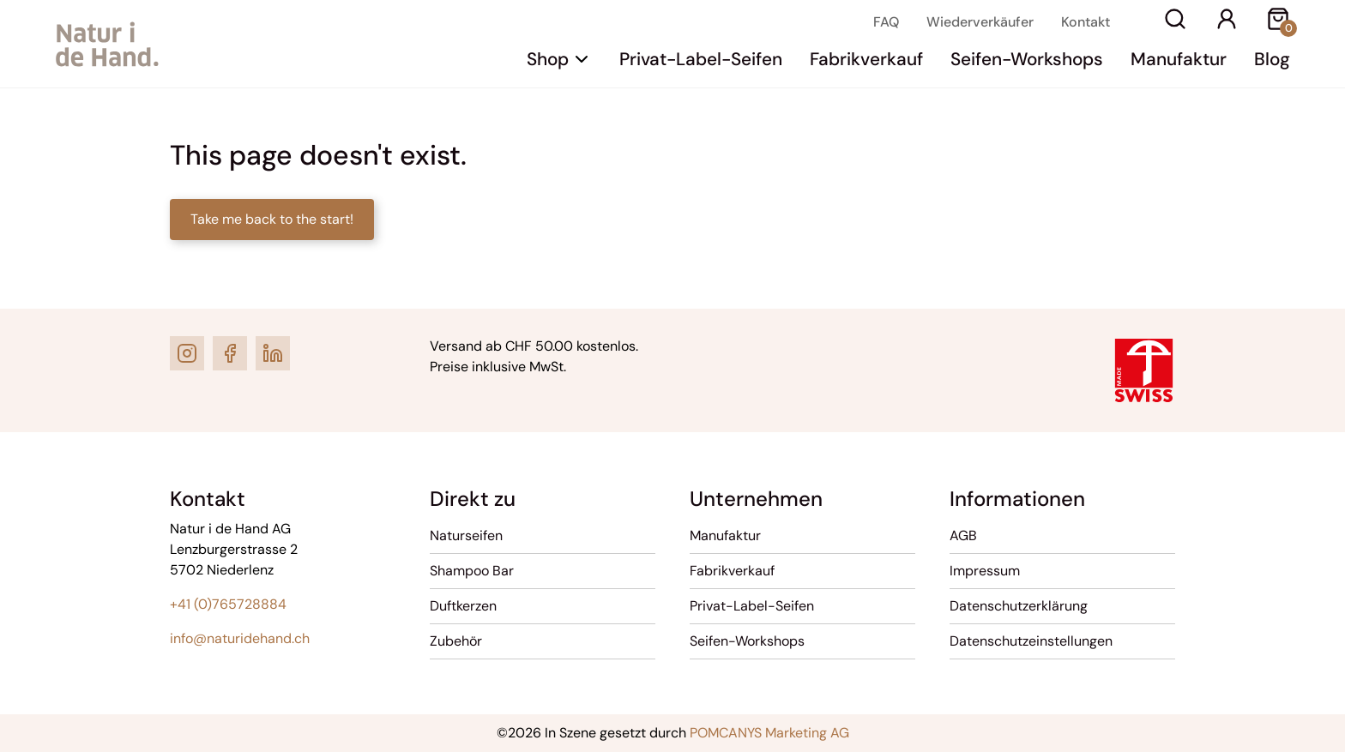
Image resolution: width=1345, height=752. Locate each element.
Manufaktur (1179, 58)
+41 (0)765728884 (228, 604)
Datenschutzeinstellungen (1031, 641)
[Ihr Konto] (1227, 22)
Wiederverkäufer (980, 22)
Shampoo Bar (472, 571)
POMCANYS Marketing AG (769, 733)
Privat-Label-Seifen (700, 58)
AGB (963, 535)
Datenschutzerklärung (1019, 606)
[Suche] (1175, 22)
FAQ (886, 22)
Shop (548, 58)
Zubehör (456, 641)
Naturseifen (466, 535)
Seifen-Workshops (1026, 58)
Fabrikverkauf (866, 58)
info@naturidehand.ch (240, 638)
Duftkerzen (463, 606)
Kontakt (1085, 22)
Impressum (985, 571)
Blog (1272, 58)
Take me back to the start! (271, 219)
